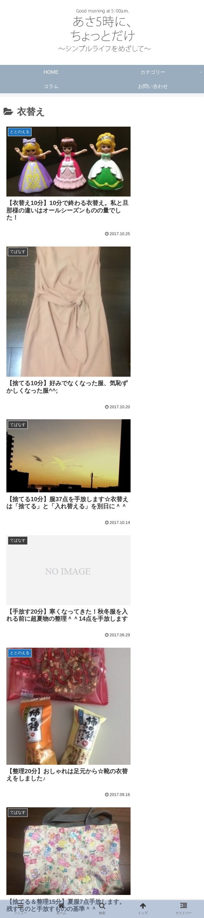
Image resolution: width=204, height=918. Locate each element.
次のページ (102, 825)
